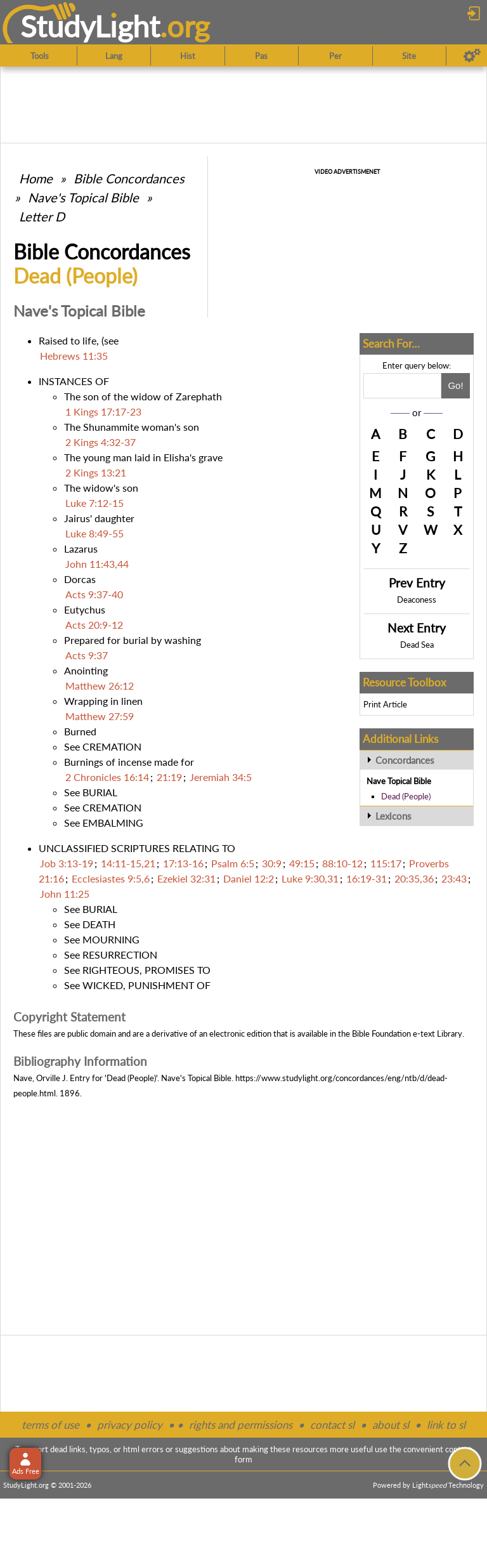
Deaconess (416, 599)
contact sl (332, 1424)
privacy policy (129, 1424)
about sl (390, 1424)
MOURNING (111, 939)
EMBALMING (112, 823)
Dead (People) (406, 796)
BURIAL (99, 792)
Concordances (404, 760)
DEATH (98, 924)
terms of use (50, 1424)
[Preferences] (472, 55)
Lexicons (393, 816)
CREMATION (111, 746)
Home (36, 178)
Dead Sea (417, 645)
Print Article (385, 704)
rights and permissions (240, 1424)
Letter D (42, 216)
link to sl (446, 1424)
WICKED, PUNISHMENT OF (146, 985)
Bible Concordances (129, 178)
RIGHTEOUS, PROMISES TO (146, 970)
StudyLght (90, 26)
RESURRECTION (119, 954)
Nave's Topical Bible (83, 197)
